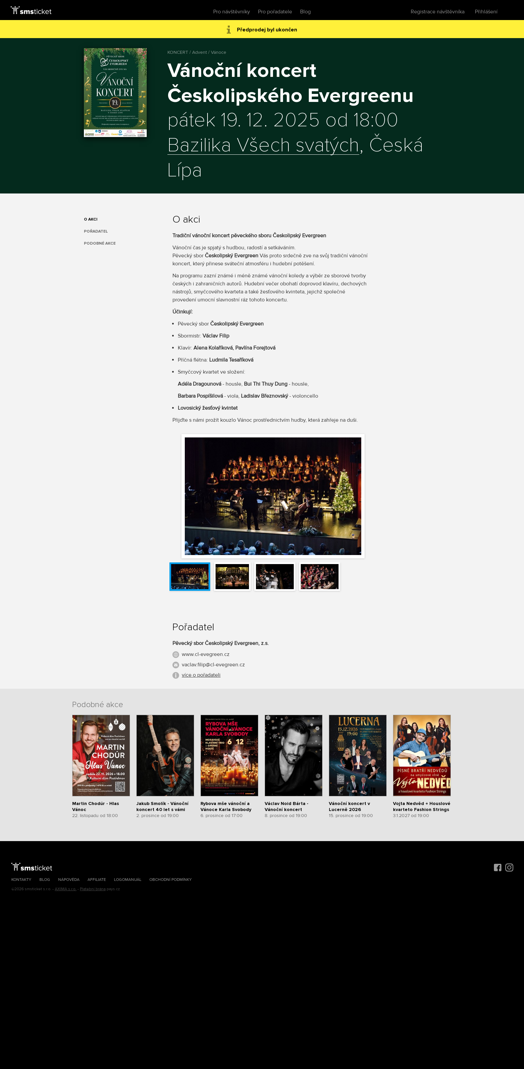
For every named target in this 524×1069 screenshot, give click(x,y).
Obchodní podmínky (170, 879)
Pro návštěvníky (231, 11)
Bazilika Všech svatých (263, 146)
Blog (305, 11)
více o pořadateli (201, 675)
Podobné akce (100, 243)
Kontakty (21, 879)
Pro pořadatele (275, 11)
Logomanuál (127, 879)
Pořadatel (96, 231)
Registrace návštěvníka (438, 11)
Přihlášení (486, 11)
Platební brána (93, 889)
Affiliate (97, 879)
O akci (90, 219)
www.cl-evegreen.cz (206, 654)
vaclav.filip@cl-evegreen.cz (213, 664)
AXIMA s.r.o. (66, 889)
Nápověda (69, 879)
